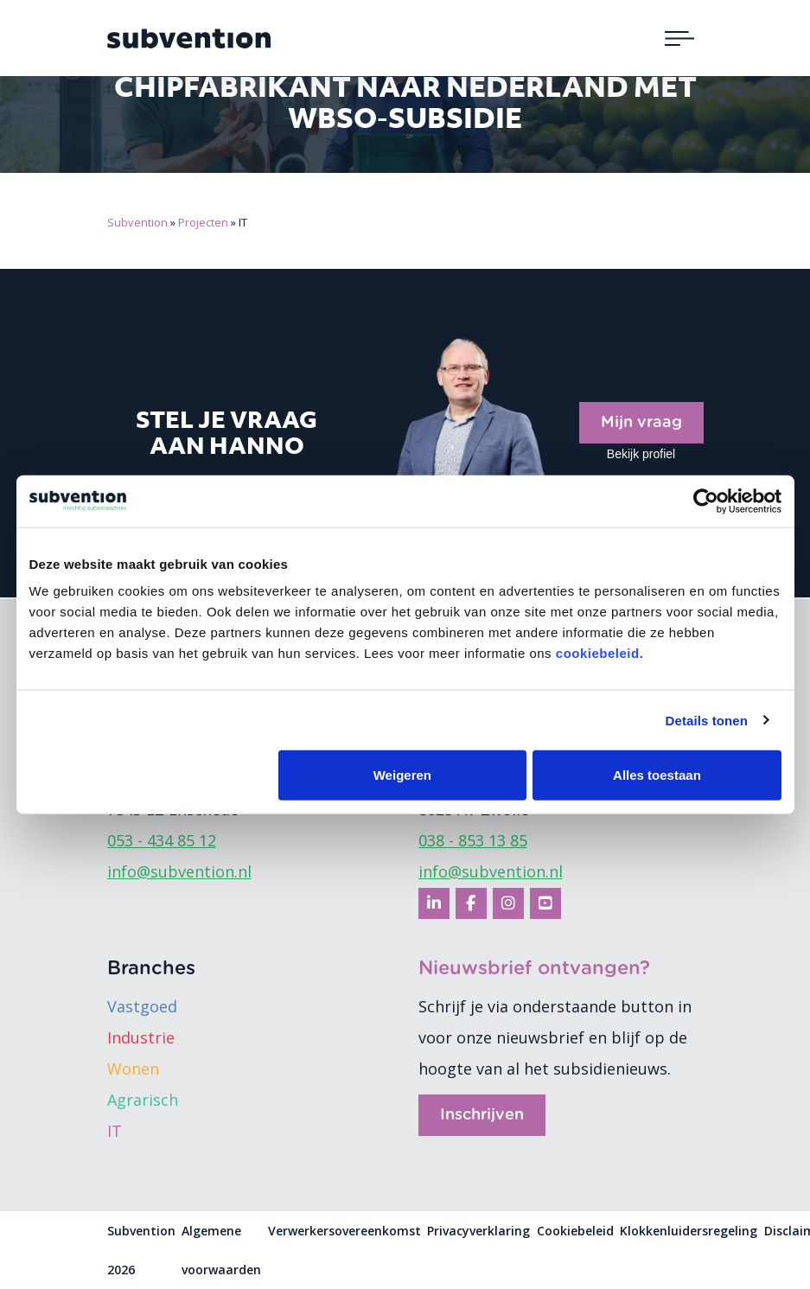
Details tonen (707, 719)
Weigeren (402, 775)
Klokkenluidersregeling (688, 1230)
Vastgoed (142, 1006)
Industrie (141, 1037)
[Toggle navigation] (679, 38)
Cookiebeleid (575, 1230)
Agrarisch (142, 1099)
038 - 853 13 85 (472, 840)
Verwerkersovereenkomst (344, 1230)
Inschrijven (482, 1115)
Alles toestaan (657, 775)
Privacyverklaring (478, 1230)
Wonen (133, 1068)
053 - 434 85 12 (161, 840)
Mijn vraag (641, 423)
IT (114, 1130)
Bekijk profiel (641, 454)
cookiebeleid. (600, 653)
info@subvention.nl (179, 871)
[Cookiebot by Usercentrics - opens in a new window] (705, 501)
